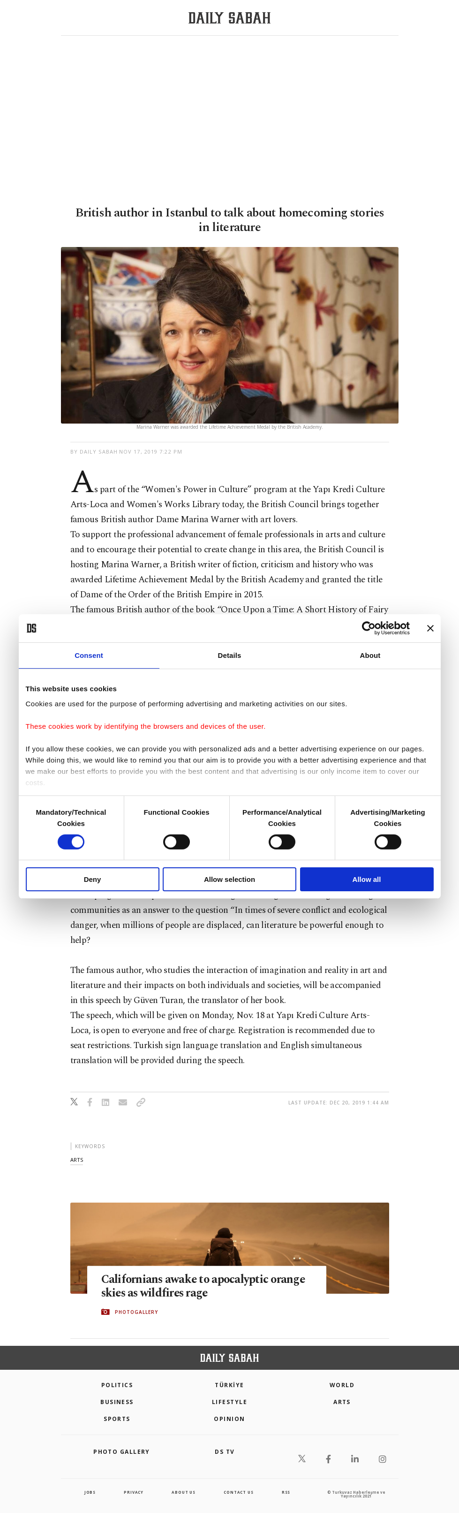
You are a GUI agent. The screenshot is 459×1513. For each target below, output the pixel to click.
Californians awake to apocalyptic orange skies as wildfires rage (205, 1286)
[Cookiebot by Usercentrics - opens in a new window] (369, 628)
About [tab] (370, 655)
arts (76, 1159)
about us (183, 1492)
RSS (286, 1492)
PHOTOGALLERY (136, 1312)
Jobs (90, 1492)
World (342, 1385)
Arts (342, 1402)
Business (117, 1402)
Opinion (229, 1419)
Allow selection (229, 879)
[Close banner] (430, 628)
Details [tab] (229, 655)
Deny (92, 879)
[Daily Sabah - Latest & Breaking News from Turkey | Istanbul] (229, 18)
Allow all (367, 879)
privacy (133, 1492)
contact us (238, 1492)
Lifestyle (229, 1402)
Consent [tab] (89, 655)
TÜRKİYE (229, 1385)
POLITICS (117, 1385)
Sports (117, 1419)
